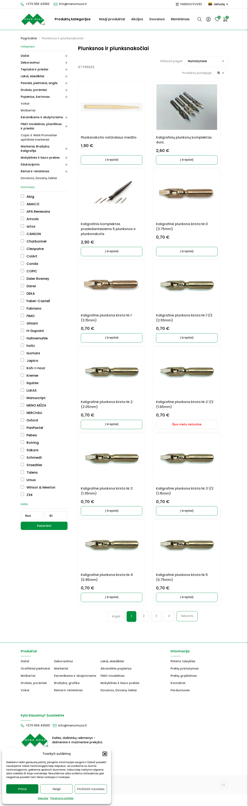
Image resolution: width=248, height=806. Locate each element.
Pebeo (29, 430)
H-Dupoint (32, 326)
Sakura (29, 445)
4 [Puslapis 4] (164, 628)
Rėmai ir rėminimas (35, 167)
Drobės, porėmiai (34, 90)
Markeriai (61, 680)
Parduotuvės (180, 702)
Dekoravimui (30, 62)
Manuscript (33, 393)
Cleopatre (32, 244)
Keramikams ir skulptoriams (42, 117)
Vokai (25, 103)
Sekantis (182, 628)
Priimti (22, 789)
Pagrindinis (29, 38)
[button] (105, 754)
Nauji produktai (112, 19)
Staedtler (31, 460)
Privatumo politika (62, 798)
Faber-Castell (35, 296)
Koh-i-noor (33, 363)
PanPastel (32, 423)
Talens (29, 468)
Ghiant (29, 319)
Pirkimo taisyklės (183, 673)
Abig (27, 192)
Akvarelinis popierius (116, 680)
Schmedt (31, 453)
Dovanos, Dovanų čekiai (39, 174)
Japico (29, 356)
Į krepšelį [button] (116, 161)
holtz (28, 341)
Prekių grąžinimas (184, 687)
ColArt (29, 252)
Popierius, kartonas (35, 97)
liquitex (30, 378)
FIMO (28, 311)
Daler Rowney (35, 274)
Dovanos (157, 19)
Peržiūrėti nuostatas (91, 789)
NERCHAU (31, 408)
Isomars (30, 348)
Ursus (28, 475)
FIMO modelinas (112, 687)
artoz (28, 222)
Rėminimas (180, 19)
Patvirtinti (48, 521)
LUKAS (29, 386)
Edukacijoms (30, 160)
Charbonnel (33, 237)
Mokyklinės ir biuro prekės (40, 153)
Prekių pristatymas (185, 680)
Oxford (29, 416)
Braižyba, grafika (67, 695)
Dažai (25, 56)
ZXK (27, 490)
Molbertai (28, 110)
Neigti (56, 789)
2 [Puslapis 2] (139, 628)
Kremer (30, 371)
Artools (30, 214)
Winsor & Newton (38, 483)
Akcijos (137, 19)
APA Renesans (35, 207)
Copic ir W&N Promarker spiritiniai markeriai (46, 137)
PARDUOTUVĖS (191, 4)
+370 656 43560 (38, 4)
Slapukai (43, 798)
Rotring (30, 438)
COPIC (29, 266)
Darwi (28, 281)
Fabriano (31, 304)
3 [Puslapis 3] (151, 628)
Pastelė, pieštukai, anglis (39, 83)
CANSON (31, 229)
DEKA (28, 289)
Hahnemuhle (34, 334)
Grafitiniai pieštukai (35, 680)
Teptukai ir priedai (34, 69)
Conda (29, 259)
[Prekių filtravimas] (187, 61)
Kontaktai (178, 695)
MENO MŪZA (33, 401)
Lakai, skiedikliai (32, 76)
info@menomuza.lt (73, 4)
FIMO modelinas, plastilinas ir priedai (42, 126)
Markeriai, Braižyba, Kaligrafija (43, 146)
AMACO (30, 199)
